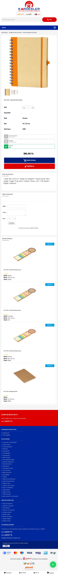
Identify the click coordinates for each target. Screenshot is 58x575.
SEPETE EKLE (29, 160)
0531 (6, 421)
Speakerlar (5, 466)
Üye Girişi (22, 573)
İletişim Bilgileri (6, 519)
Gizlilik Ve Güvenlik (7, 506)
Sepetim (50, 573)
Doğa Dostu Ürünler (15, 32)
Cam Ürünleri (5, 470)
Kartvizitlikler (5, 475)
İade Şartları (5, 508)
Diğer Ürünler (5, 492)
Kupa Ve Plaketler (7, 487)
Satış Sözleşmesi (6, 503)
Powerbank (5, 451)
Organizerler (5, 455)
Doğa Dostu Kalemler (8, 479)
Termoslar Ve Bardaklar (9, 442)
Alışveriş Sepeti (6, 512)
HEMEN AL (29, 166)
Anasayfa (4, 32)
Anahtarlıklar (5, 490)
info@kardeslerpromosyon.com (10, 538)
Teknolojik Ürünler (7, 468)
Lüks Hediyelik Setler (7, 460)
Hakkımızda (5, 433)
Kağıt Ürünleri (5, 483)
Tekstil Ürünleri (6, 494)
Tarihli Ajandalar (6, 447)
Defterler (4, 449)
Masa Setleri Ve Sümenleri (9, 496)
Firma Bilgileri (5, 435)
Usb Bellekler (5, 453)
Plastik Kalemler (6, 464)
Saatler (4, 477)
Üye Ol (36, 573)
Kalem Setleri (5, 457)
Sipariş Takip (5, 514)
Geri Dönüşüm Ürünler (30, 32)
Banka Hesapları (6, 516)
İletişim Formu (6, 521)
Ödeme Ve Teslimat (7, 510)
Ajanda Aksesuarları (7, 481)
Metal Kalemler (6, 472)
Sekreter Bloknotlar (7, 462)
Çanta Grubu (5, 444)
